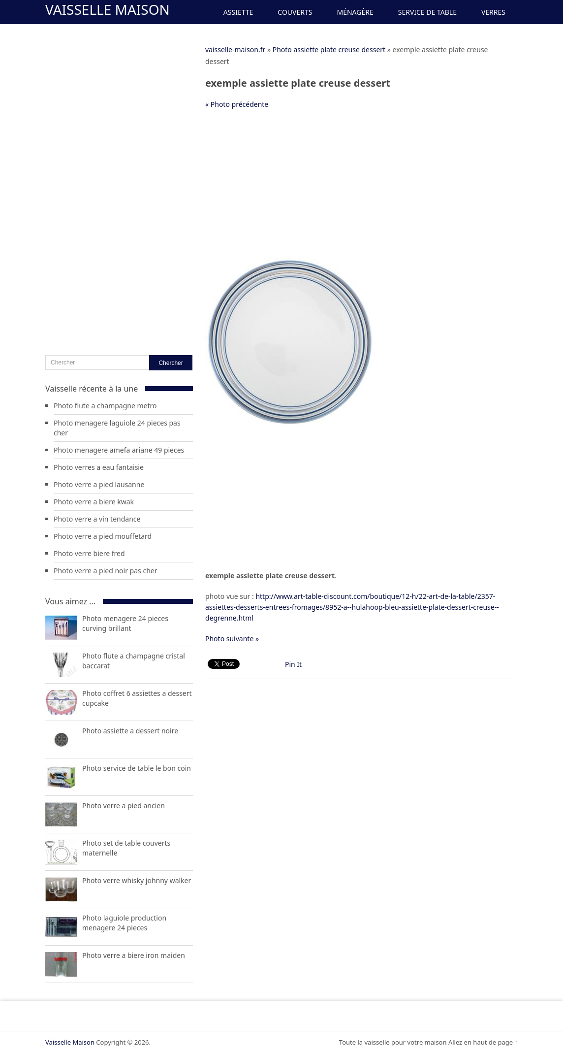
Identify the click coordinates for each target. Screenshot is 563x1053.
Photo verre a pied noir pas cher (105, 570)
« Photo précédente (236, 104)
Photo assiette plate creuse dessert (329, 49)
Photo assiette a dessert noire (130, 730)
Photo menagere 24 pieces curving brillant (125, 623)
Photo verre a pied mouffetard (103, 536)
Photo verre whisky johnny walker (136, 880)
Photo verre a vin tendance (97, 519)
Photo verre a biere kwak (94, 501)
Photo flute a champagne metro (105, 405)
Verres (493, 12)
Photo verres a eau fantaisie (99, 467)
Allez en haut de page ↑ (483, 1042)
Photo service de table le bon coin (136, 768)
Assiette (238, 12)
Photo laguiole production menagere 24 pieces (124, 922)
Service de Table (427, 12)
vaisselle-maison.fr (235, 49)
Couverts (295, 12)
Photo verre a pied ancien (123, 805)
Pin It (293, 664)
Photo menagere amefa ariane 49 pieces (119, 450)
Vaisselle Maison (107, 9)
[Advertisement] (359, 189)
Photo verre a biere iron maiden (133, 955)
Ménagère (355, 12)
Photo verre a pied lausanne (99, 484)
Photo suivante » (232, 638)
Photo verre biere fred (89, 553)
